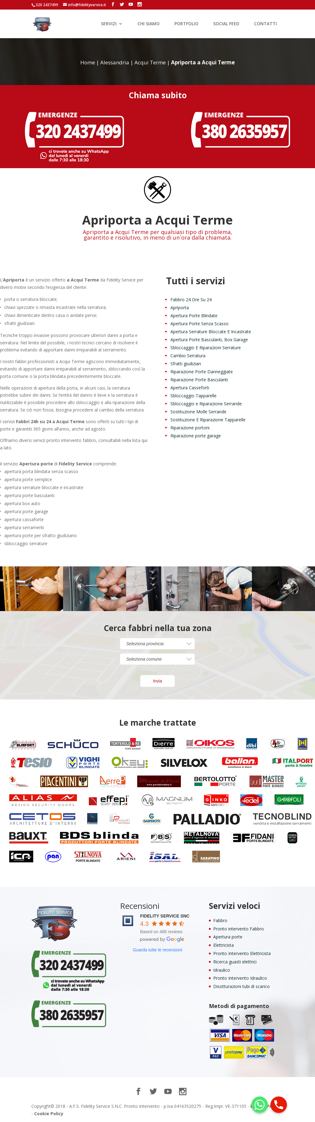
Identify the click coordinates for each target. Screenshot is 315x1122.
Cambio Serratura (187, 355)
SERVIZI (109, 24)
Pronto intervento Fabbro (238, 929)
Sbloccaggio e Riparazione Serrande (206, 404)
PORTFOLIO (186, 24)
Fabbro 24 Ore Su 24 (191, 299)
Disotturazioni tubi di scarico (241, 986)
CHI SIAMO (149, 24)
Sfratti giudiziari (185, 364)
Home (87, 62)
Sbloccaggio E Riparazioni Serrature (205, 347)
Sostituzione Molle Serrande (198, 412)
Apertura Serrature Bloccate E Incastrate (210, 331)
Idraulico (221, 970)
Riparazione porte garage (195, 436)
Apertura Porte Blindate (193, 315)
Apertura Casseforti (189, 388)
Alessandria (114, 62)
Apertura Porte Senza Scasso (199, 323)
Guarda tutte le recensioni (157, 949)
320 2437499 (47, 4)
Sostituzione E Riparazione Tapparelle (207, 420)
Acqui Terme (150, 62)
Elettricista (223, 945)
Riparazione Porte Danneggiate (201, 372)
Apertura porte (227, 937)
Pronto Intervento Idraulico (240, 978)
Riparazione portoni (189, 428)
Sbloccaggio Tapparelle (193, 396)
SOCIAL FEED (226, 24)
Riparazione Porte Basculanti (199, 380)
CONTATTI (265, 24)
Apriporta (179, 307)
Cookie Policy (48, 1113)
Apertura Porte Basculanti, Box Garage (209, 339)
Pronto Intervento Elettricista (242, 953)
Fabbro (220, 920)
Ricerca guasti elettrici (235, 962)
